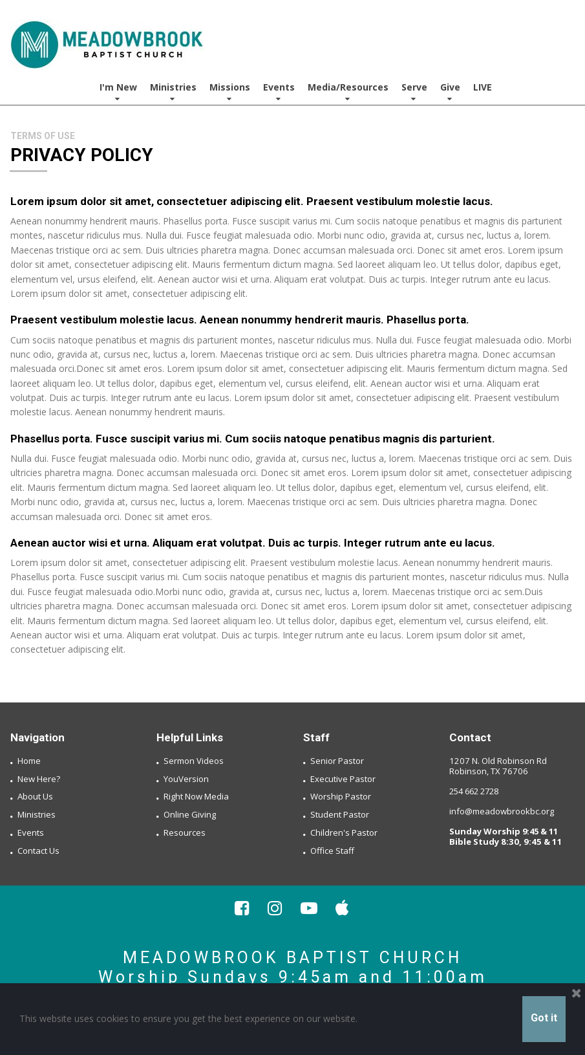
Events (279, 92)
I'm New (118, 92)
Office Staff (332, 850)
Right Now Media (196, 796)
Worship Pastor (340, 796)
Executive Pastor (343, 778)
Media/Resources (348, 92)
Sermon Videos (194, 761)
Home (29, 761)
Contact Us (38, 850)
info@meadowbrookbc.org (501, 811)
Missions (229, 92)
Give (450, 92)
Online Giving (190, 814)
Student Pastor (339, 814)
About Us (35, 796)
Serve (414, 92)
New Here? (38, 778)
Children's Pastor (344, 832)
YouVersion (186, 778)
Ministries (173, 92)
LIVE (482, 87)
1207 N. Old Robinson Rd (496, 761)
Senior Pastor (337, 761)
